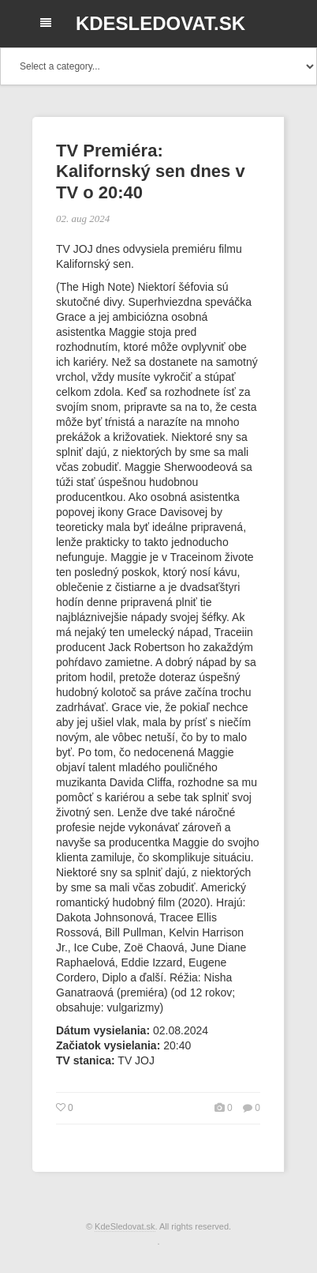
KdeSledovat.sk (160, 23)
